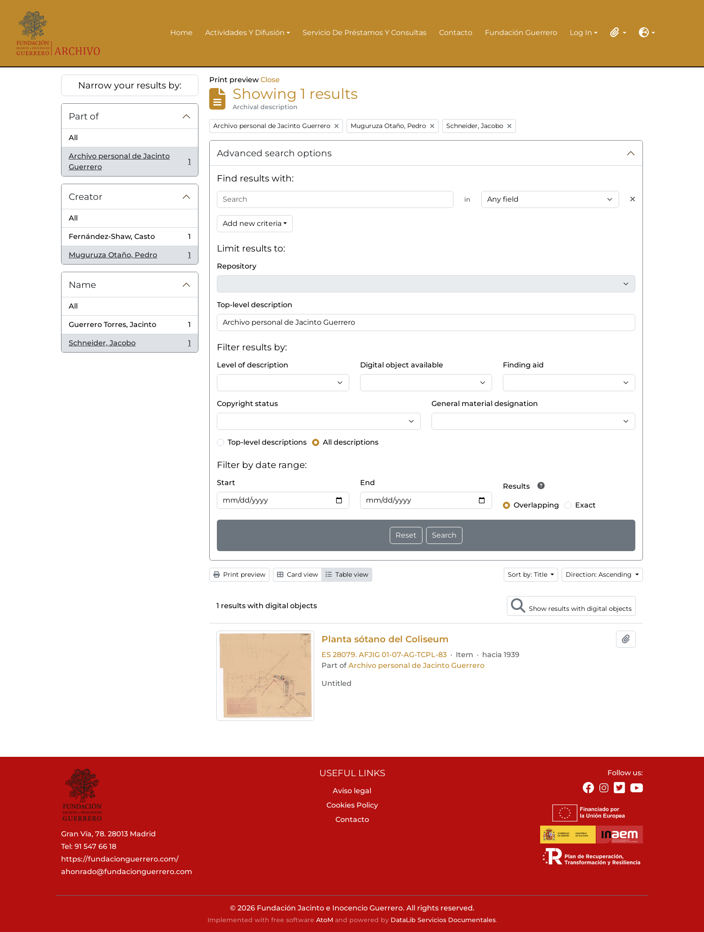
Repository (236, 266)
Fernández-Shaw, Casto (129, 238)
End (367, 482)
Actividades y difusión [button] (245, 33)
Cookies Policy (352, 805)
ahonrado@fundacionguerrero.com (126, 871)
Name (82, 284)
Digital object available (401, 365)
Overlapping (536, 505)
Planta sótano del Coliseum (385, 639)
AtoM (324, 920)
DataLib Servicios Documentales (443, 920)
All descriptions (350, 442)
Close (270, 79)
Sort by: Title (528, 574)
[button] (616, 32)
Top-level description (254, 304)
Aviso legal (352, 790)
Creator (85, 196)
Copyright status (247, 403)
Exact (585, 505)
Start (226, 482)
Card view (297, 574)
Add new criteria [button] (252, 223)
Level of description (252, 365)
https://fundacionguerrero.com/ (120, 859)
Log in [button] (581, 33)
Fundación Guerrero (521, 32)
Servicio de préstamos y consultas (365, 32)
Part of (84, 116)
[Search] (335, 199)
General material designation (484, 403)
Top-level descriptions (267, 442)
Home (181, 32)
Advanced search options (274, 153)
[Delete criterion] (632, 199)
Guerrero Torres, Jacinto (129, 326)
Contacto (455, 32)
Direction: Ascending (600, 574)
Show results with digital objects (571, 605)
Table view (347, 574)
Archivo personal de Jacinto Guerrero (129, 161)
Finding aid (523, 365)
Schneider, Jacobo (129, 345)
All (73, 137)
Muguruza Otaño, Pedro (129, 257)
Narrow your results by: (129, 85)
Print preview (239, 574)
